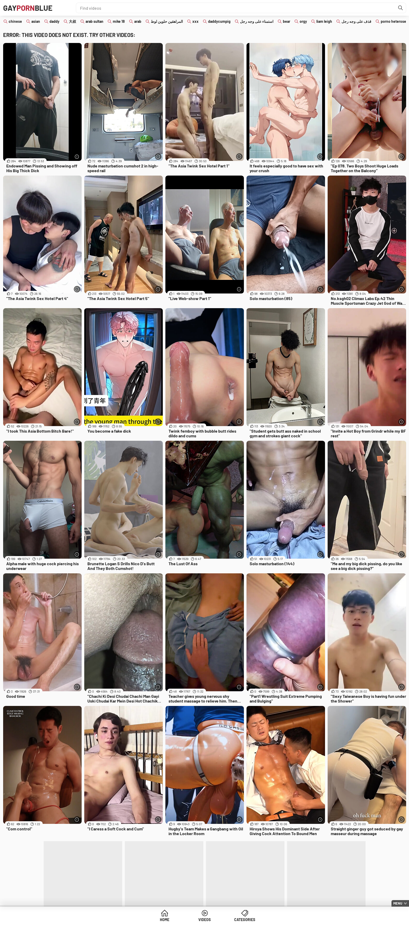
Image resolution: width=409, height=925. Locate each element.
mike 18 (119, 21)
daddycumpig (219, 21)
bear (286, 21)
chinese (15, 21)
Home (164, 919)
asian (35, 21)
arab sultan (94, 21)
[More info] (77, 156)
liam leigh (324, 21)
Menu (397, 903)
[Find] (401, 7)
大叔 (72, 21)
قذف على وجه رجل (356, 21)
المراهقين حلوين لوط (167, 21)
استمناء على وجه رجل (256, 21)
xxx (195, 21)
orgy (303, 21)
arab (137, 21)
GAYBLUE (27, 7)
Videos (204, 919)
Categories (244, 919)
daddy (54, 21)
